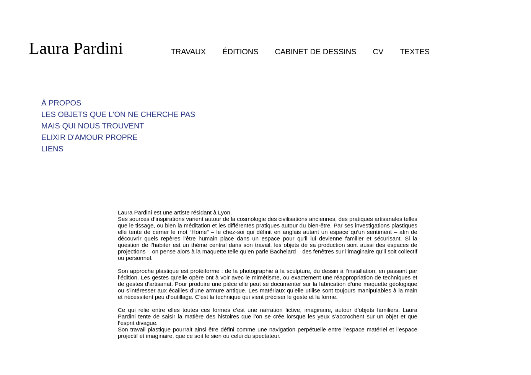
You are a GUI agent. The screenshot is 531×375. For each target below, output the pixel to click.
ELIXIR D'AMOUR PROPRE (89, 137)
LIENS (52, 148)
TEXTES (415, 51)
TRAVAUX (188, 51)
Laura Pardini (76, 48)
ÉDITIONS (240, 51)
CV (378, 51)
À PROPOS (61, 103)
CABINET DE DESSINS (316, 51)
